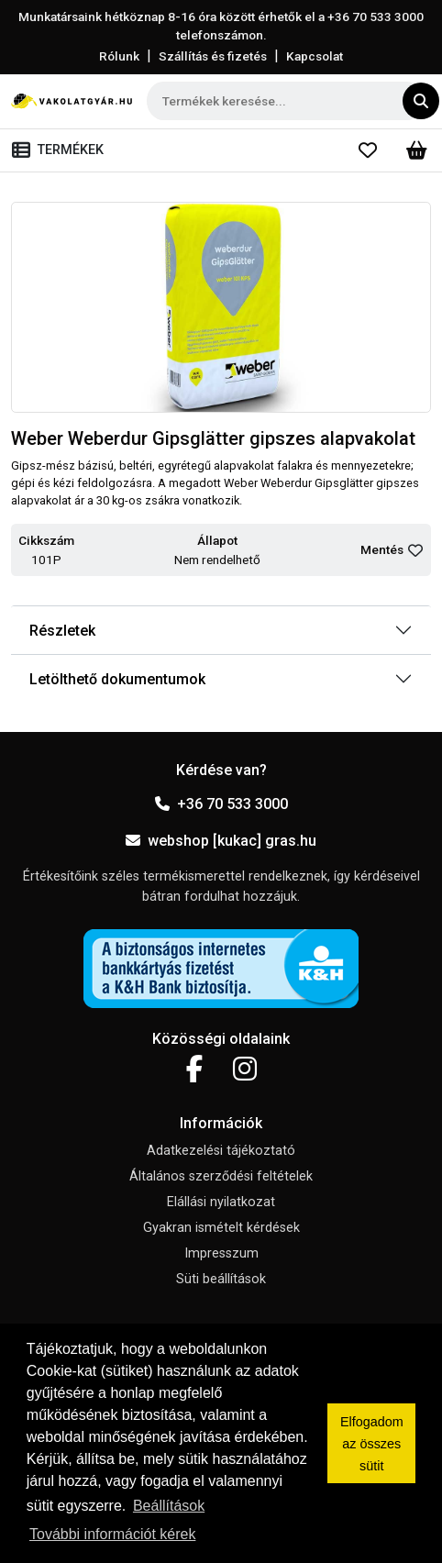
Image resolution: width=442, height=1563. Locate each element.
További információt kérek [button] (112, 1534)
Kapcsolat (314, 56)
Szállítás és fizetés (213, 56)
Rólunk (119, 56)
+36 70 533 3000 (221, 804)
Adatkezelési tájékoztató (221, 1150)
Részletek (62, 630)
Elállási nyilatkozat (221, 1202)
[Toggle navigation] (61, 150)
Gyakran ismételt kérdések (221, 1228)
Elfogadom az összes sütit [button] (371, 1443)
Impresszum (221, 1253)
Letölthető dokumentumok (117, 679)
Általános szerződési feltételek (221, 1176)
